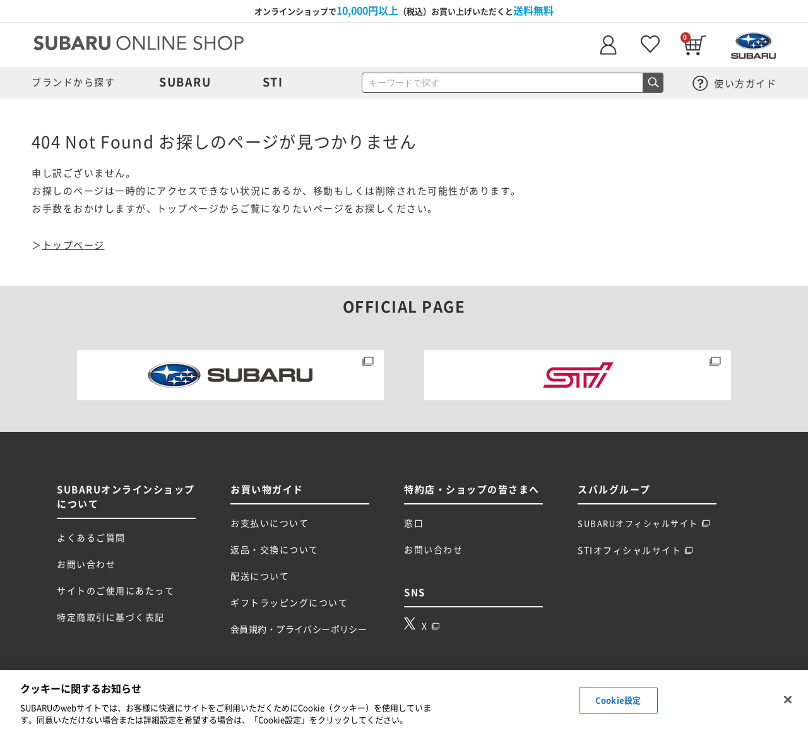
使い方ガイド (734, 83)
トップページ (73, 245)
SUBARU (185, 82)
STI (273, 82)
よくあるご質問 (91, 537)
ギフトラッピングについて (289, 603)
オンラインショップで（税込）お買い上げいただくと (404, 11)
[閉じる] (788, 699)
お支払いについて (269, 523)
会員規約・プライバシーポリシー (298, 629)
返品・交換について (274, 549)
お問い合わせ (86, 564)
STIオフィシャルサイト (635, 550)
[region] (404, 701)
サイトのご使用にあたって (115, 591)
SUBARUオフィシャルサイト (644, 524)
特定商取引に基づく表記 (111, 617)
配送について (259, 576)
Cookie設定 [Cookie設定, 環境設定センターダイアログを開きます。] (618, 700)
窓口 (414, 523)
